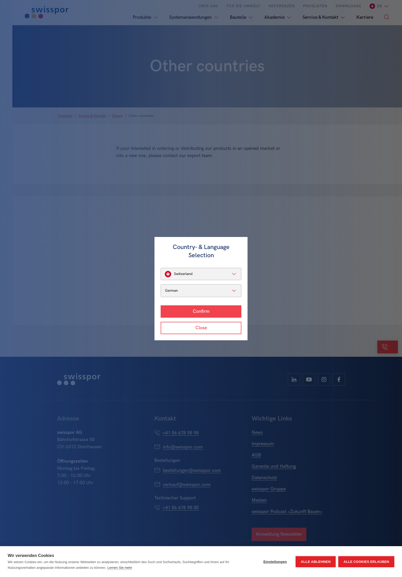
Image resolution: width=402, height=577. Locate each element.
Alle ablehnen (316, 562)
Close (201, 328)
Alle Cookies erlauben (366, 562)
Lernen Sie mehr (119, 568)
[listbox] (201, 274)
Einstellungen (275, 562)
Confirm (201, 311)
